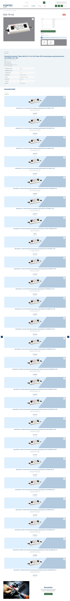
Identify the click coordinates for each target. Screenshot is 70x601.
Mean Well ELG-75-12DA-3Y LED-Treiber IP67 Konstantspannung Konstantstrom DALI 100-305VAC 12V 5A (35, 268)
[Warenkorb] (58, 6)
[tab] (6, 52)
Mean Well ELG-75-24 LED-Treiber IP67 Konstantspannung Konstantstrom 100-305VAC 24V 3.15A (35, 288)
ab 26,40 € (35, 113)
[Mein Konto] (63, 6)
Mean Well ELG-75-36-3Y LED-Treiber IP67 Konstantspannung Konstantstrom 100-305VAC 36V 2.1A (35, 489)
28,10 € (35, 234)
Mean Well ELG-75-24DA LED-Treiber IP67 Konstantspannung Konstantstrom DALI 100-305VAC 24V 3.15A (35, 429)
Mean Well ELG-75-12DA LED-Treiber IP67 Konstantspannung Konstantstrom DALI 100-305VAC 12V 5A (35, 248)
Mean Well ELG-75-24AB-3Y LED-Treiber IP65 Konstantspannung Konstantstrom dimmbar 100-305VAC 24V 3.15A (35, 369)
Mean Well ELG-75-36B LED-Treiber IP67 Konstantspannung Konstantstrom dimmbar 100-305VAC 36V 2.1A (35, 570)
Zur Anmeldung (48, 593)
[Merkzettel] (55, 6)
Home (4, 10)
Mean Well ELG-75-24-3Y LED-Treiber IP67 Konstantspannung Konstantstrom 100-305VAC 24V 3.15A (35, 309)
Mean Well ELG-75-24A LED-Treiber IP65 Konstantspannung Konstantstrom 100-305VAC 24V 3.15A (35, 329)
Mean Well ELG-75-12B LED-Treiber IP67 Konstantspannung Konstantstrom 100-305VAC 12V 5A (35, 208)
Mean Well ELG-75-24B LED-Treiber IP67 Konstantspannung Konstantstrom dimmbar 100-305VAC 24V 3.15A (35, 389)
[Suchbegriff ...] (34, 2)
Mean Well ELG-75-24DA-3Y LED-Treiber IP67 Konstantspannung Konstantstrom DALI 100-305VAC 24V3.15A (35, 449)
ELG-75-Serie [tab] (6, 92)
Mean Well (14, 10)
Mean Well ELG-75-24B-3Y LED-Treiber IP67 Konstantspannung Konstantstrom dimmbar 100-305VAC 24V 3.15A (35, 409)
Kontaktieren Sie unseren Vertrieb (48, 31)
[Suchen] (44, 2)
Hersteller (10, 10)
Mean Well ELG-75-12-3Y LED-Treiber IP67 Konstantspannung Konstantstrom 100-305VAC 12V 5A (35, 128)
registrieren (46, 37)
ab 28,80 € (35, 193)
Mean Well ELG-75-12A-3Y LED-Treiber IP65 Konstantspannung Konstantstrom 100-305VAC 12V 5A (35, 168)
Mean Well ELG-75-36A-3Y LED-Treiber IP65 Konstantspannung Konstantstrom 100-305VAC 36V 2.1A (35, 529)
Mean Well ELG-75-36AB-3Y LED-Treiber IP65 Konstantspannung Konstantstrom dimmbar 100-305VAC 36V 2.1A (35, 549)
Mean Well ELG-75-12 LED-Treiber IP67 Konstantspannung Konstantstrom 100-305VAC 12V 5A (35, 108)
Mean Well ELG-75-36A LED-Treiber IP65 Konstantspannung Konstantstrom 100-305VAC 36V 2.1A (35, 509)
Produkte (7, 10)
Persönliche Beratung (61, 2)
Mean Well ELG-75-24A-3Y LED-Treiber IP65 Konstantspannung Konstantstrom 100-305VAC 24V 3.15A (35, 349)
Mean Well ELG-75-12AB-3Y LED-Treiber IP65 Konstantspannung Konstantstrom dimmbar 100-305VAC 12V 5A (35, 188)
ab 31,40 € (35, 254)
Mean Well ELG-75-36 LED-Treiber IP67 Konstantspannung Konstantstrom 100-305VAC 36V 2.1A (35, 469)
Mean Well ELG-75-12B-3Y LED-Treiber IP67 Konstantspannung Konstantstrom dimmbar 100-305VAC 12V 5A (35, 228)
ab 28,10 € (35, 213)
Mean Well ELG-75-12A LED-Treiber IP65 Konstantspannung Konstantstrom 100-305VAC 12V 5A (35, 148)
